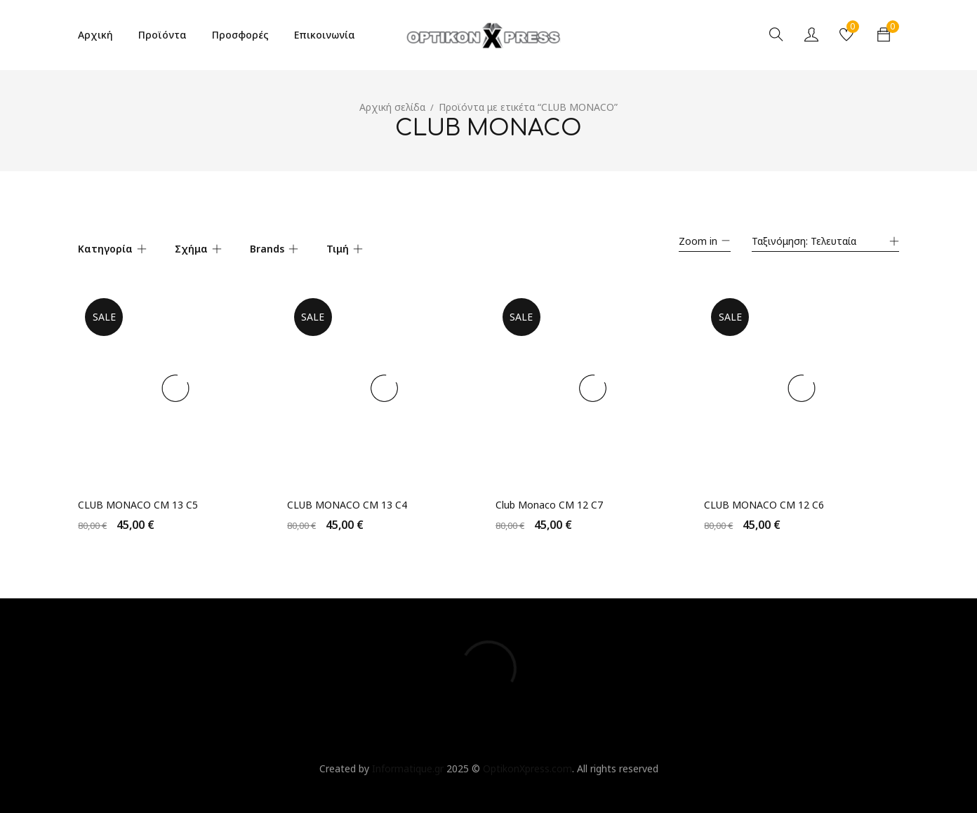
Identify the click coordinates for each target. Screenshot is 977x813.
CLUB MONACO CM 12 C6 (765, 497)
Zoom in (698, 241)
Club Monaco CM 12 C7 (549, 497)
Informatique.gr (408, 761)
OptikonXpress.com (527, 761)
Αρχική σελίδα (392, 107)
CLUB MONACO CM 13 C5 (138, 497)
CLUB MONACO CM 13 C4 (347, 497)
